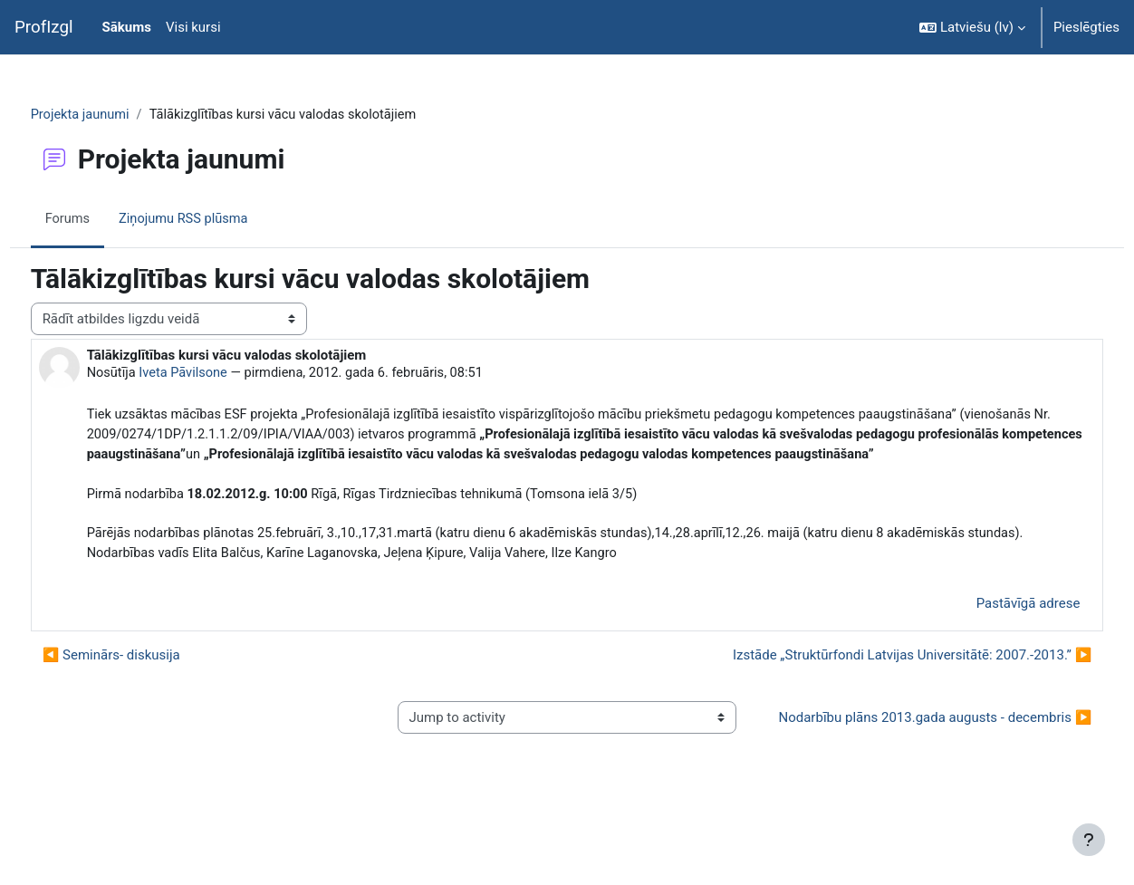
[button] (972, 27)
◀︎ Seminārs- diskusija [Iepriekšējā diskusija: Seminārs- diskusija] (145, 703)
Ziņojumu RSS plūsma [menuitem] (220, 220)
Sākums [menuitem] (126, 27)
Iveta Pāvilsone (219, 374)
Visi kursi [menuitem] (193, 27)
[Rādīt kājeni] (1088, 839)
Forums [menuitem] (102, 220)
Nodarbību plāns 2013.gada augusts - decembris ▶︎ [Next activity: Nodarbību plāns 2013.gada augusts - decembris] (912, 775)
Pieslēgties (1086, 27)
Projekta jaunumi (115, 115)
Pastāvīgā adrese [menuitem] (994, 650)
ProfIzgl (43, 27)
